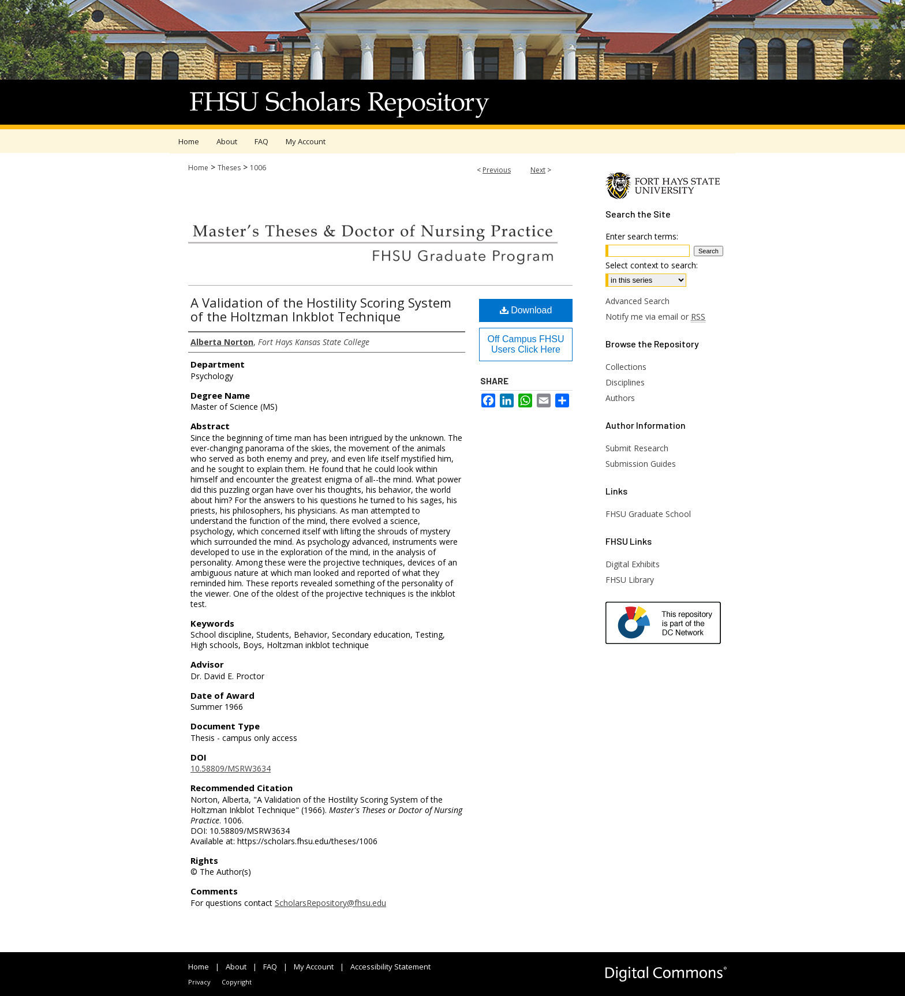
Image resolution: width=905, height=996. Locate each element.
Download (526, 310)
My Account (314, 966)
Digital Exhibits (632, 564)
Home (198, 168)
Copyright (237, 982)
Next (537, 170)
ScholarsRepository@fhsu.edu (330, 902)
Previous (497, 170)
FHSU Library (629, 579)
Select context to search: (651, 265)
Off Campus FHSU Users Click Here (525, 344)
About (236, 966)
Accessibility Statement (390, 966)
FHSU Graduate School (648, 513)
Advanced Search (637, 300)
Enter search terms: (641, 236)
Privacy (199, 982)
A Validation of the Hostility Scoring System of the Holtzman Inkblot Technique (320, 309)
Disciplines (625, 382)
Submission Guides (640, 463)
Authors (620, 397)
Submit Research (636, 448)
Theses (229, 168)
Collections (625, 366)
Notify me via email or (655, 316)
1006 (258, 168)
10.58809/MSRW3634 (230, 768)
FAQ (270, 966)
